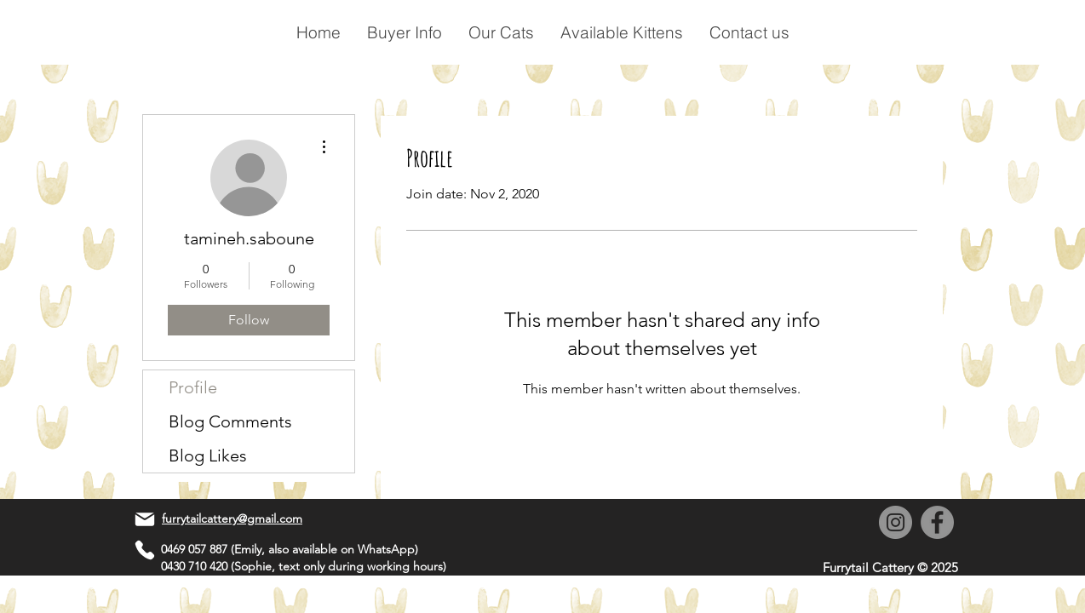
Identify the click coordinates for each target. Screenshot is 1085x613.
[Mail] (145, 519)
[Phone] (145, 550)
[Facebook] (937, 522)
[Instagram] (895, 522)
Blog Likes (208, 455)
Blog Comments (230, 421)
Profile (193, 387)
